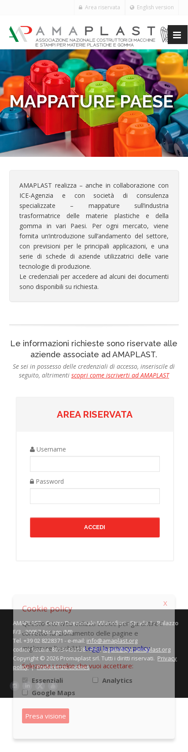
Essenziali (47, 680)
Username (48, 449)
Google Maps (53, 692)
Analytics (117, 680)
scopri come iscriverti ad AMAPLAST (120, 375)
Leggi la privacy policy (117, 648)
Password (47, 481)
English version (152, 7)
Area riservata (99, 7)
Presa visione (45, 715)
